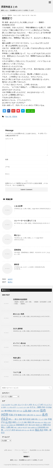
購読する (6, 290)
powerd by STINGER (43, 464)
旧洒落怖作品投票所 (20, 299)
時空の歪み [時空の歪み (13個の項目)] (39, 422)
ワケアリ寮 (17, 372)
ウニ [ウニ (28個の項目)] (14, 405)
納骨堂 (10, 279)
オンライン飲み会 (19, 343)
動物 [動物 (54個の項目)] (22, 415)
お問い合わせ (8, 450)
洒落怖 (14, 117)
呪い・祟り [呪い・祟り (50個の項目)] (15, 419)
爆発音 (16, 264)
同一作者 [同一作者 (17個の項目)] (37, 415)
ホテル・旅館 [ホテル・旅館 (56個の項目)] (37, 407)
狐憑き (10, 282)
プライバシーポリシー (20, 450)
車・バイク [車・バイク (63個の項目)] (8, 430)
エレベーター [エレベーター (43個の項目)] (25, 404)
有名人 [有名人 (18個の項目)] (47, 422)
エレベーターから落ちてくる (25, 221)
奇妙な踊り (17, 358)
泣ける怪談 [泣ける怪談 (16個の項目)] (11, 425)
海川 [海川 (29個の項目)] (32, 425)
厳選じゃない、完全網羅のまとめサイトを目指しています (26, 460)
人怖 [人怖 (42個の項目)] (35, 411)
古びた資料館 (18, 329)
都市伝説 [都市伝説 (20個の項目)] (20, 430)
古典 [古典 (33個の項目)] (29, 415)
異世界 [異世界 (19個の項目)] (39, 425)
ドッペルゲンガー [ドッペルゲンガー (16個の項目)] (22, 407)
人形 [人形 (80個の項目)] (27, 410)
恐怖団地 (17, 250)
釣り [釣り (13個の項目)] (27, 430)
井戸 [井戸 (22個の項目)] (19, 411)
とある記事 (18, 206)
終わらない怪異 (18, 314)
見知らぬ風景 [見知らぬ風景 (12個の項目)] (32, 427)
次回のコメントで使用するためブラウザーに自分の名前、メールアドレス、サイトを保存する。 (26, 184)
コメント (9, 139)
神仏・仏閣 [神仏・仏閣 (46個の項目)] (7, 427)
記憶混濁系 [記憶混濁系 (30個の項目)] (43, 427)
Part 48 (8, 117)
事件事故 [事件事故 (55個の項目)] (10, 411)
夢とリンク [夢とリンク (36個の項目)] (41, 419)
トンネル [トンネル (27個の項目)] (11, 407)
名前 (6, 159)
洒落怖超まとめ (9, 6)
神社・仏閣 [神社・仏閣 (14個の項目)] (18, 427)
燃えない (17, 235)
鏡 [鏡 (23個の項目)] (32, 430)
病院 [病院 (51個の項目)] (47, 425)
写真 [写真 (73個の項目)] (13, 415)
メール (7, 167)
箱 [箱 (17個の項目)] (25, 427)
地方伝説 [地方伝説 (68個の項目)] (29, 419)
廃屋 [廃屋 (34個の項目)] (30, 422)
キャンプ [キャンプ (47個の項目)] (38, 404)
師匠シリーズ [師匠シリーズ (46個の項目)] (19, 422)
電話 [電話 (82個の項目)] (39, 430)
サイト (7, 174)
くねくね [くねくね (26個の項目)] (5, 405)
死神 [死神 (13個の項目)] (3, 425)
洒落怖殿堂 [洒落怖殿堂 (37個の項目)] (22, 425)
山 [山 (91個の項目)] (8, 422)
